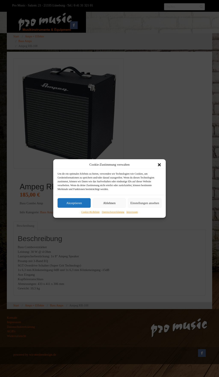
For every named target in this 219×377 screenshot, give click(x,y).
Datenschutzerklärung (113, 212)
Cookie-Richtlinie (90, 212)
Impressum (132, 212)
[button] (159, 165)
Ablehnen (109, 203)
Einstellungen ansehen (144, 203)
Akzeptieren (74, 203)
